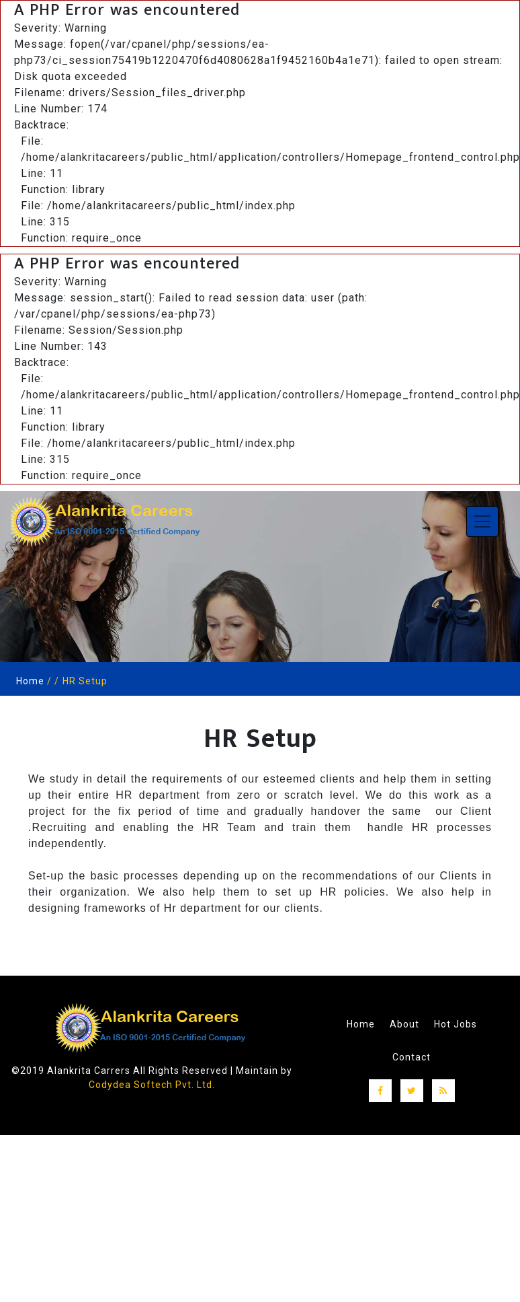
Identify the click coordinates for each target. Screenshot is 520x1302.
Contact (411, 1055)
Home (30, 681)
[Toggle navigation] (482, 521)
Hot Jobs (455, 1023)
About (404, 1023)
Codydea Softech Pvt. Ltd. (151, 1084)
